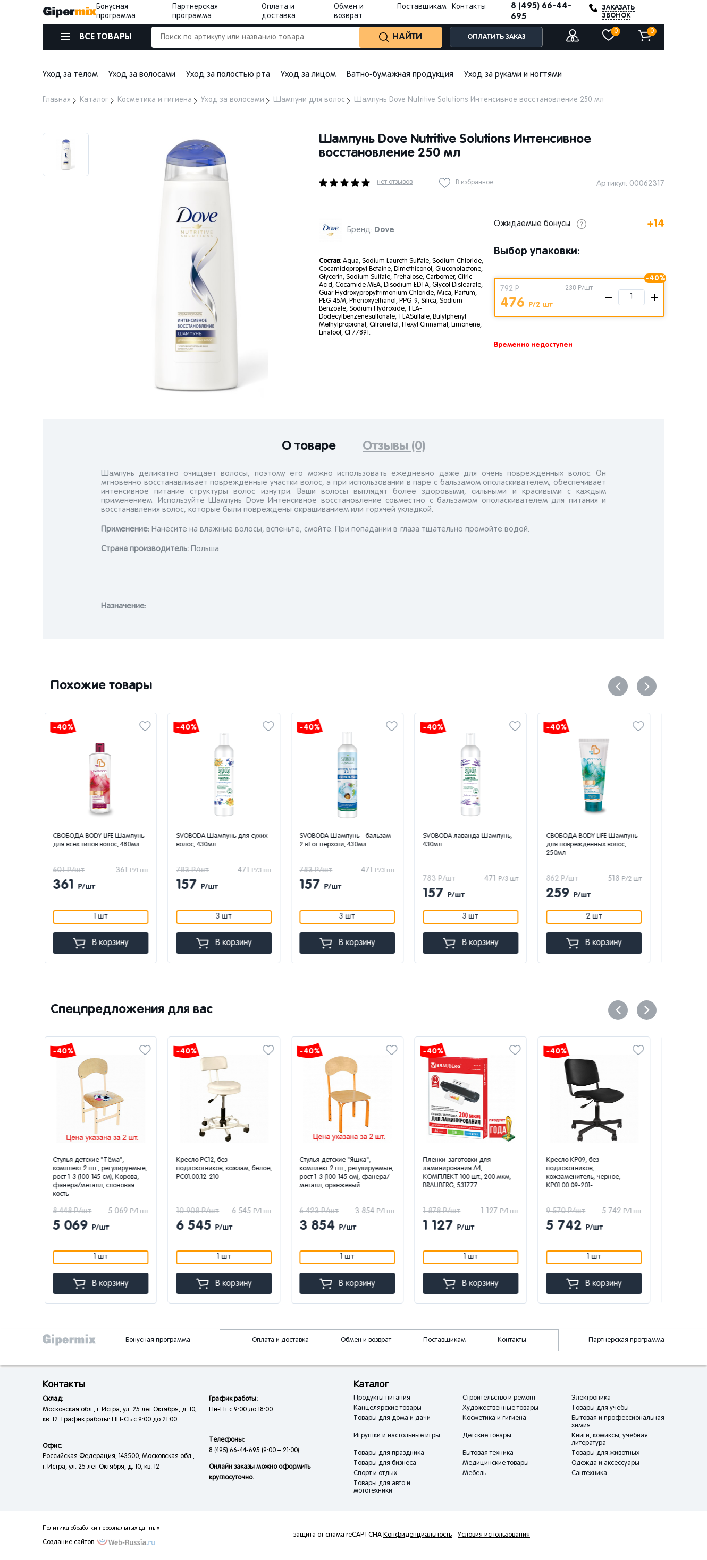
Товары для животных (605, 1453)
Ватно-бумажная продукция (400, 75)
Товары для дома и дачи (392, 1418)
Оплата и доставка (280, 1340)
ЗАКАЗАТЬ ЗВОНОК (618, 11)
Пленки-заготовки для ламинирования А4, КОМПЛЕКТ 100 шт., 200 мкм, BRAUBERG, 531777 (473, 1173)
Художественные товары (500, 1408)
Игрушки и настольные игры (397, 1436)
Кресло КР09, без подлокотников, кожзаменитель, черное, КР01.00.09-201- (589, 1173)
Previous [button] (618, 686)
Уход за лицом (308, 75)
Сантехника (589, 1473)
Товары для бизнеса (385, 1463)
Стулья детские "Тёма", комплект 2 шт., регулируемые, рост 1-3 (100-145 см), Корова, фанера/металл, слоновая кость (106, 1177)
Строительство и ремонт (499, 1398)
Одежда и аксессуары (605, 1463)
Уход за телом (70, 75)
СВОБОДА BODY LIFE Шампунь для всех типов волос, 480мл (104, 840)
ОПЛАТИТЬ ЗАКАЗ (496, 36)
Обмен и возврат (366, 1340)
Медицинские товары (495, 1463)
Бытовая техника (488, 1453)
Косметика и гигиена (494, 1418)
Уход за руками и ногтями (513, 75)
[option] (66, 154)
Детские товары (486, 1436)
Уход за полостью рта (228, 75)
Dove (384, 230)
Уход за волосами (141, 75)
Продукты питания (382, 1398)
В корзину (106, 943)
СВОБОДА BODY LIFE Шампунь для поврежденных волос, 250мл (598, 844)
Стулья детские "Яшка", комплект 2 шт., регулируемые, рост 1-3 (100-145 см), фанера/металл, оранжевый (353, 1173)
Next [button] (646, 686)
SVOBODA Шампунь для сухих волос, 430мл (228, 840)
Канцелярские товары (388, 1408)
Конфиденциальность (417, 1535)
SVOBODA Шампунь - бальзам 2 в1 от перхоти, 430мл (351, 840)
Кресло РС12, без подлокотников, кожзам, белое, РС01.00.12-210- (230, 1168)
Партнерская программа (626, 1340)
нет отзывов (395, 182)
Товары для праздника (389, 1453)
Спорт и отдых (375, 1473)
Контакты (469, 7)
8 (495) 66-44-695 (541, 11)
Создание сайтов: (69, 1542)
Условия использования (494, 1535)
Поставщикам (422, 7)
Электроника (591, 1398)
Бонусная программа (157, 1340)
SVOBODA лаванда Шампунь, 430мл (473, 840)
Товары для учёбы (600, 1408)
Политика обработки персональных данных (101, 1528)
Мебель (474, 1473)
